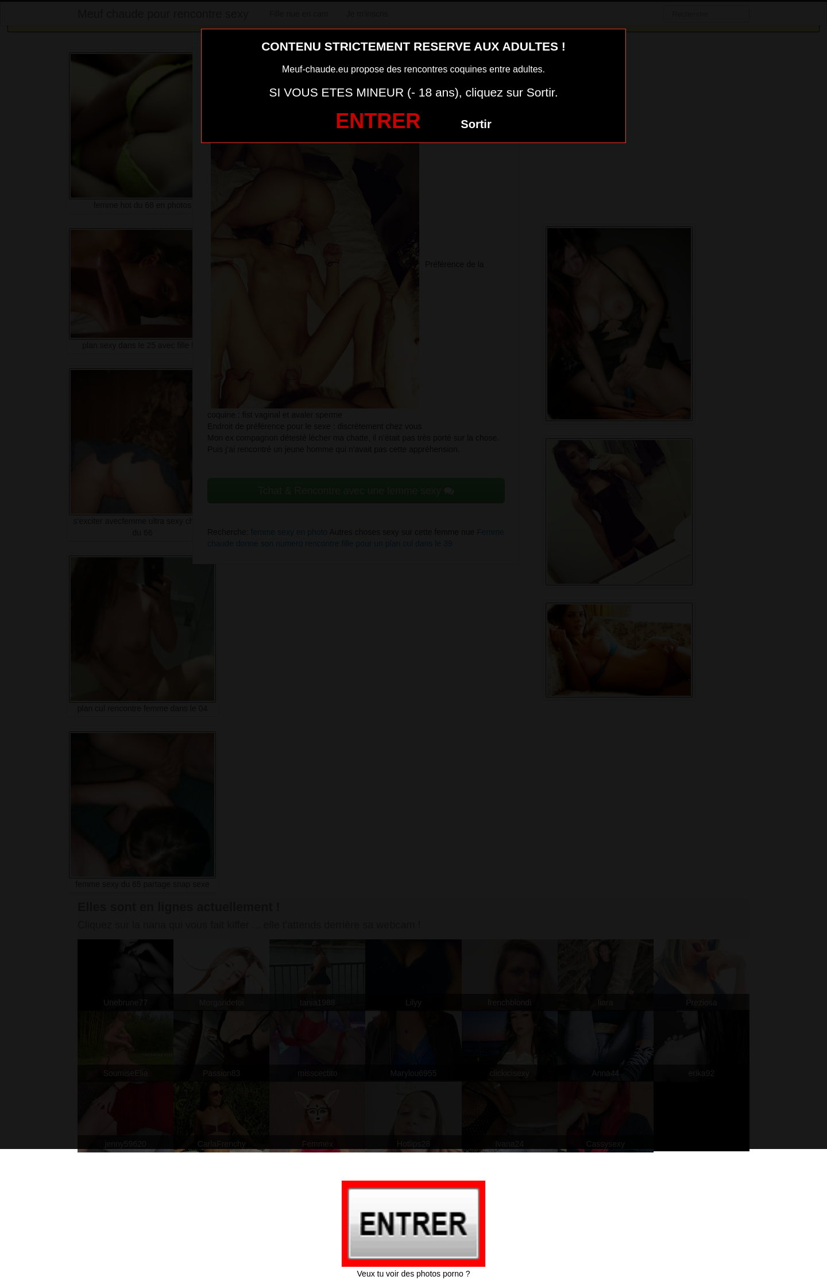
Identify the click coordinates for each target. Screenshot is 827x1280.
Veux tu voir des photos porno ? (413, 1273)
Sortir (476, 124)
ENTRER (377, 121)
